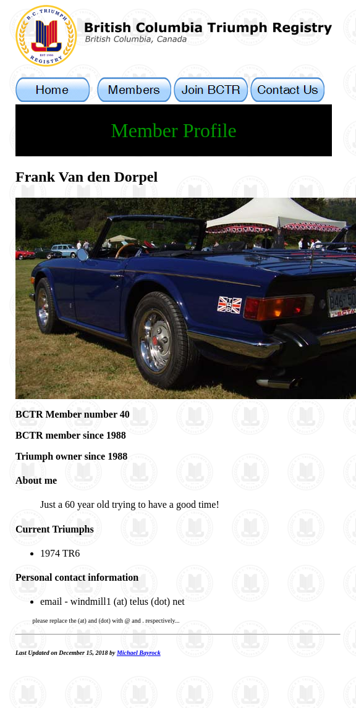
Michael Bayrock (139, 652)
